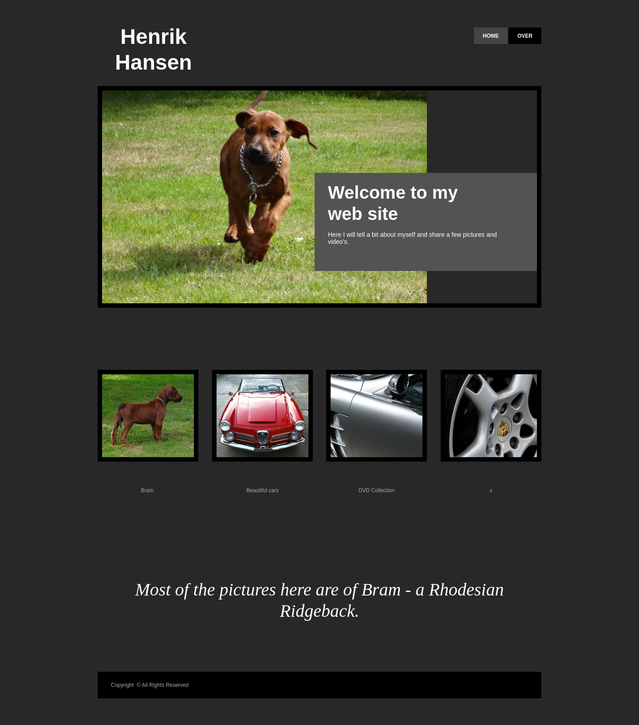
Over (524, 36)
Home (491, 36)
